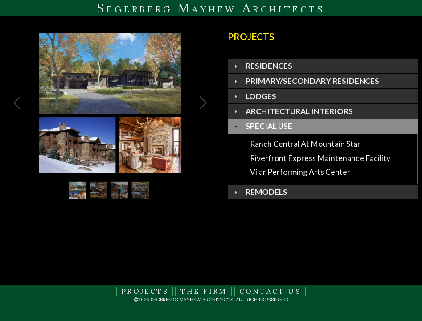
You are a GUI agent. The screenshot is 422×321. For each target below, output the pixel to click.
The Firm (203, 291)
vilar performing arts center (300, 172)
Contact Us (270, 291)
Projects (144, 291)
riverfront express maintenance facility (320, 157)
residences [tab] (262, 65)
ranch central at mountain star (305, 143)
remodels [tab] (259, 192)
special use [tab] (262, 126)
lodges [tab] (254, 96)
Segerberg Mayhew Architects (211, 8)
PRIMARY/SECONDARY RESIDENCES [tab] (305, 81)
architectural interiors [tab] (292, 111)
